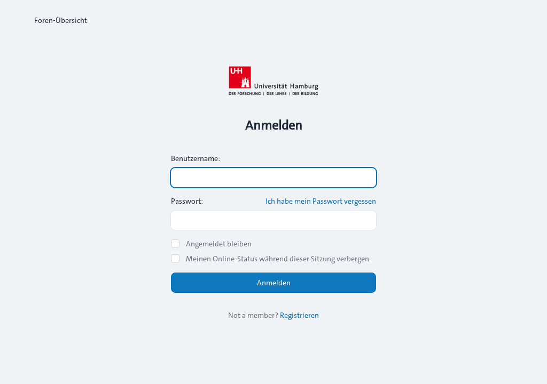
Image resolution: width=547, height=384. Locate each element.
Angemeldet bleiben (219, 243)
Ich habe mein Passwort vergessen (320, 201)
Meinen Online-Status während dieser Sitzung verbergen (277, 258)
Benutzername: (195, 158)
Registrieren (299, 315)
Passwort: (187, 201)
